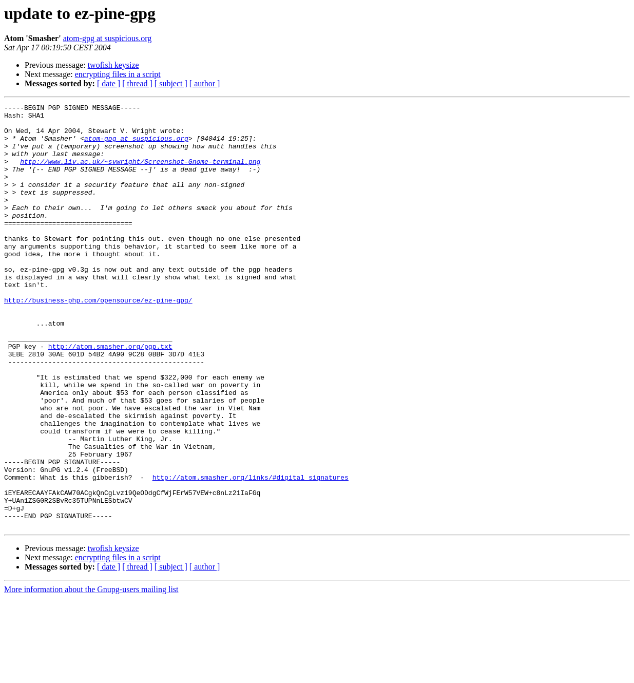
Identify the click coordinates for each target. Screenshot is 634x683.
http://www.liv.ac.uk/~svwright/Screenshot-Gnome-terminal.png (140, 173)
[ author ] (204, 83)
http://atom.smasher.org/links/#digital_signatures (250, 552)
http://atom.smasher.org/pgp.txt (110, 395)
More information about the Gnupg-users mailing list (91, 674)
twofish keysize (113, 65)
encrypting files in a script (118, 74)
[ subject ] (171, 83)
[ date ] (108, 83)
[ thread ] (137, 83)
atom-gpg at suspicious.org (107, 38)
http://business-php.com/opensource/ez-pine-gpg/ (98, 340)
